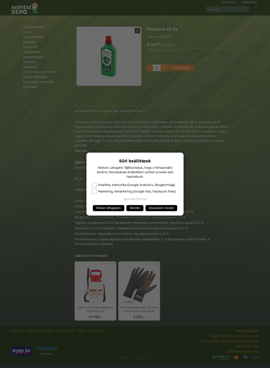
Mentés (135, 208)
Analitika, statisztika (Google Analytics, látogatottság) (133, 184)
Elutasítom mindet (161, 208)
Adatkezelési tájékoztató (135, 198)
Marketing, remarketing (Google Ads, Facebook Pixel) (134, 191)
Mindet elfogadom (108, 208)
